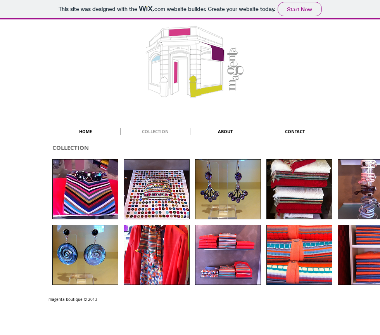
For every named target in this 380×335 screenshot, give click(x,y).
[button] (85, 189)
